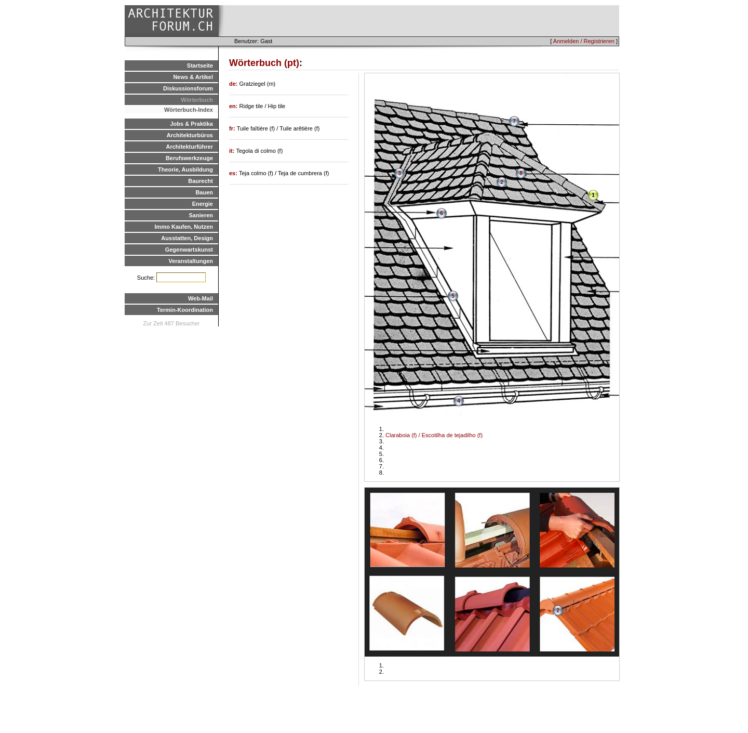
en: (234, 106)
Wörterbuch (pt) (264, 63)
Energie (202, 204)
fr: (233, 128)
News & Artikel (193, 77)
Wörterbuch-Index (188, 110)
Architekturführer (189, 146)
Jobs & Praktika (191, 124)
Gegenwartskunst (189, 249)
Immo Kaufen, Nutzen (184, 227)
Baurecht (200, 181)
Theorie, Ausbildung (185, 169)
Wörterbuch (197, 100)
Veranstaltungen (190, 261)
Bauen (204, 192)
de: (234, 84)
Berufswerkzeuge (189, 158)
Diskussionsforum (188, 88)
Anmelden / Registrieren (584, 41)
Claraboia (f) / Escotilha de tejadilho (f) (434, 435)
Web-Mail (200, 298)
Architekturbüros (190, 135)
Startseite (200, 65)
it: (232, 151)
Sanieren (201, 215)
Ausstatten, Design (187, 238)
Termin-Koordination (185, 310)
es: (234, 173)
